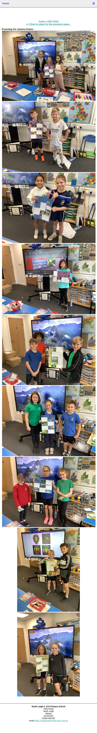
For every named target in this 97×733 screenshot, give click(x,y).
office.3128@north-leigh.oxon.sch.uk (51, 720)
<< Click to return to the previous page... (48, 24)
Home (5, 3)
